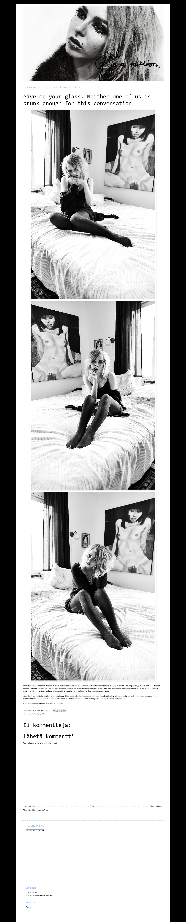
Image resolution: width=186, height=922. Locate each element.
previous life (32, 893)
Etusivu (92, 806)
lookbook (35, 714)
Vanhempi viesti (156, 806)
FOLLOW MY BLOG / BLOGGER (40, 896)
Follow (28, 907)
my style (42, 714)
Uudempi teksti (29, 806)
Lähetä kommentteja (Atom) (38, 810)
